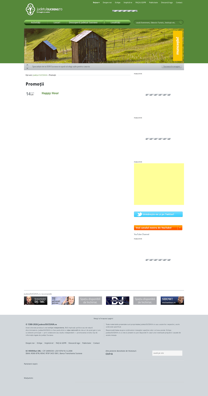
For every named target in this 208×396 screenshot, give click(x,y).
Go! (180, 22)
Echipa (117, 2)
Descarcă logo (167, 2)
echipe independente (56, 328)
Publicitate (153, 2)
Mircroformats (52, 384)
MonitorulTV (48, 370)
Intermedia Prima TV (111, 370)
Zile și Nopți (165, 370)
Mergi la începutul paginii (102, 319)
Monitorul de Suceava (31, 370)
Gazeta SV (79, 370)
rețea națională (72, 330)
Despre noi (107, 2)
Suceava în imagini (173, 67)
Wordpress (32, 384)
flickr (69, 384)
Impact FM (97, 370)
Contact (179, 2)
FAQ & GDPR (141, 2)
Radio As (178, 370)
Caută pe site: (152, 353)
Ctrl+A (109, 353)
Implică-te (128, 2)
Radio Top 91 (133, 370)
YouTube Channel (141, 234)
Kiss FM (122, 370)
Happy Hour (50, 93)
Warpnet (149, 370)
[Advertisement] (159, 184)
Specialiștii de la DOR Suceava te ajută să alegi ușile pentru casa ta (61, 66)
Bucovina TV (64, 370)
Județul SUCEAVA (44, 10)
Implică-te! (49, 343)
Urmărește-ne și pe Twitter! (158, 214)
